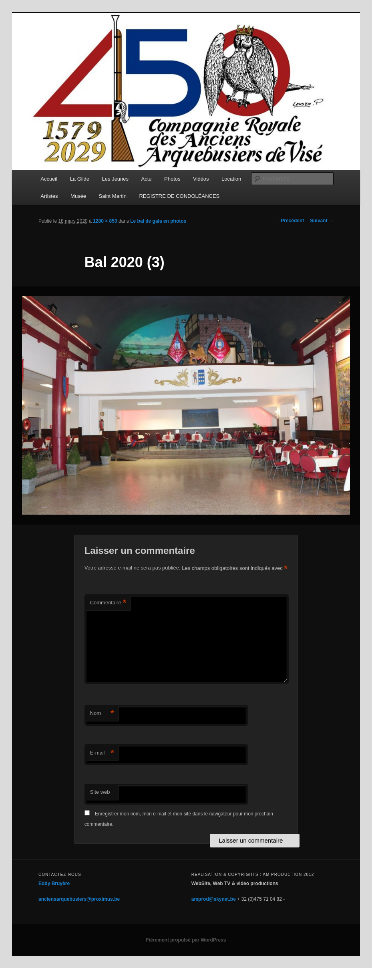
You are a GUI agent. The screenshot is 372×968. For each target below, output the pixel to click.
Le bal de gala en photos (158, 221)
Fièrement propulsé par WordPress (186, 940)
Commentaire (108, 603)
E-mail (102, 753)
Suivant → (322, 220)
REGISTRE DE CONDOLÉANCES (179, 196)
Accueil (48, 179)
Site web (100, 792)
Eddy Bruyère (54, 883)
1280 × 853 (105, 221)
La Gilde (79, 179)
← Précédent (289, 220)
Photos (172, 179)
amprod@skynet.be (213, 899)
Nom (102, 713)
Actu (146, 179)
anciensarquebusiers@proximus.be (79, 899)
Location (231, 179)
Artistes (49, 196)
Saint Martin (113, 196)
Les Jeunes (115, 179)
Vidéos (201, 179)
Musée (78, 196)
